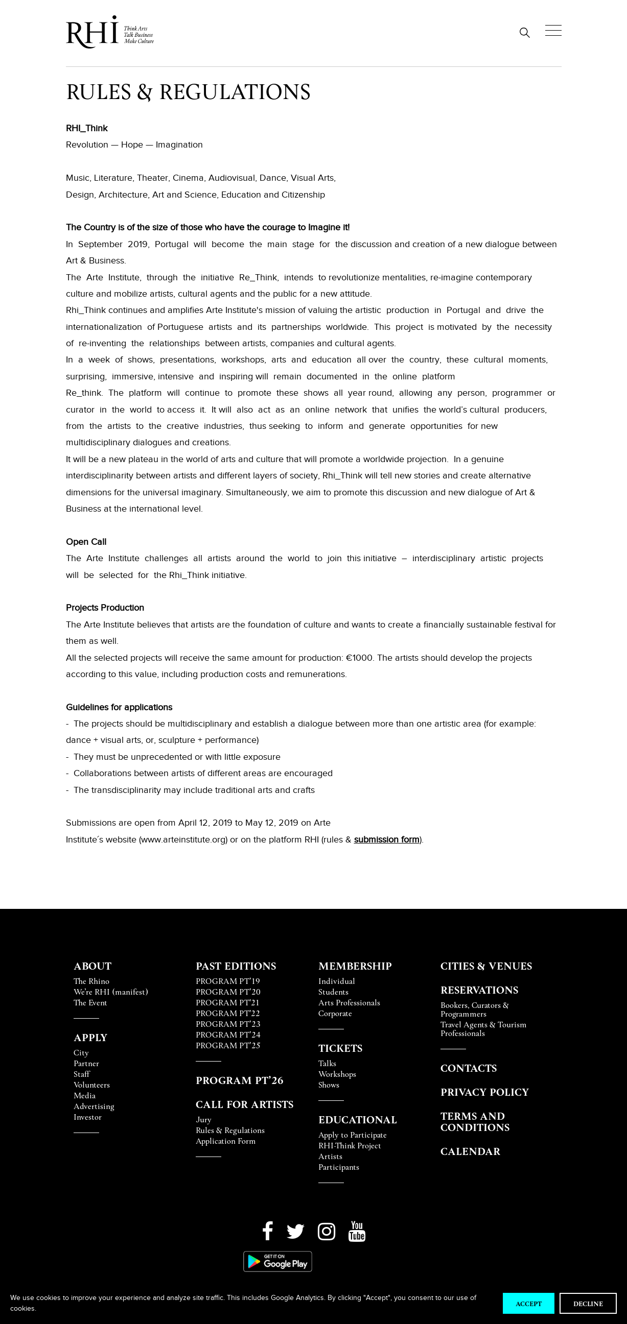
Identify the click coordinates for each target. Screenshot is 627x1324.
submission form (387, 839)
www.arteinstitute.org (183, 839)
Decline (588, 1303)
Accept (529, 1303)
